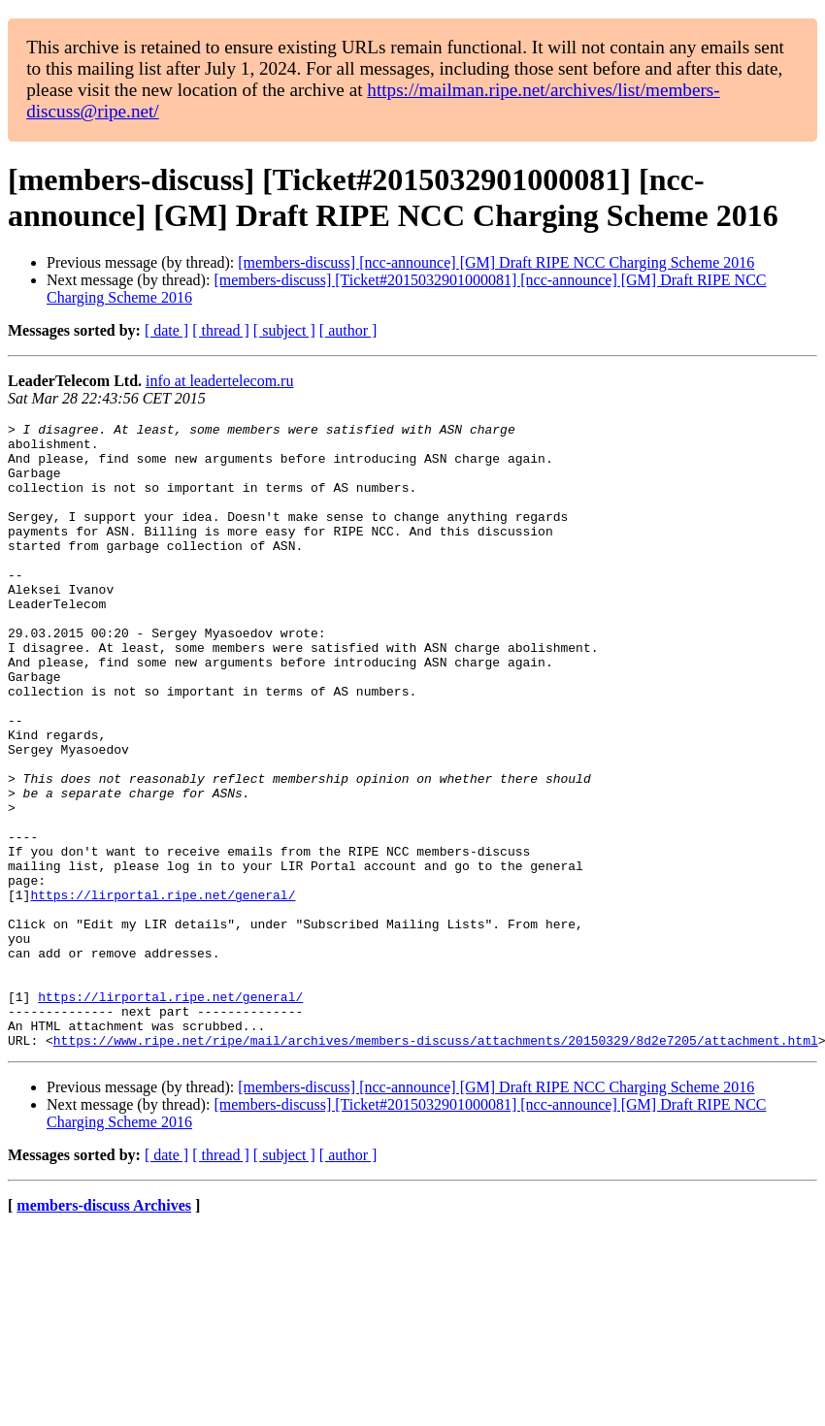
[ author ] (348, 330)
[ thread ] (220, 330)
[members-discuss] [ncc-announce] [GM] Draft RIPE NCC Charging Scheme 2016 (496, 262)
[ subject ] (284, 330)
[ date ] (166, 330)
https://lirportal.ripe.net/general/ (162, 990)
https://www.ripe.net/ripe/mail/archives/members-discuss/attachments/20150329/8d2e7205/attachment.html (435, 1165)
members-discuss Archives (103, 1330)
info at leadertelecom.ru (219, 381)
